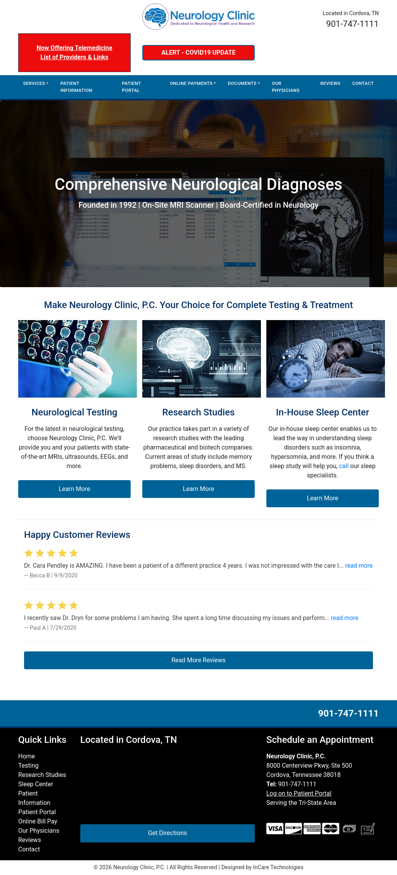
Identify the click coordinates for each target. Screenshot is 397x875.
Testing (28, 765)
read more (359, 565)
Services (34, 83)
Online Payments (191, 83)
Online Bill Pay (37, 821)
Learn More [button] (74, 489)
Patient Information (76, 87)
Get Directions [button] (167, 833)
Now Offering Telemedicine (74, 48)
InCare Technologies (278, 867)
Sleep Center (35, 784)
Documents (242, 83)
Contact (363, 83)
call (344, 466)
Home (26, 756)
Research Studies (42, 775)
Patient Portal (131, 87)
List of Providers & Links (74, 57)
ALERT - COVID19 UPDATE (199, 52)
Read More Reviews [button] (198, 660)
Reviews (330, 83)
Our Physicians (286, 87)
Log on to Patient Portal (298, 793)
